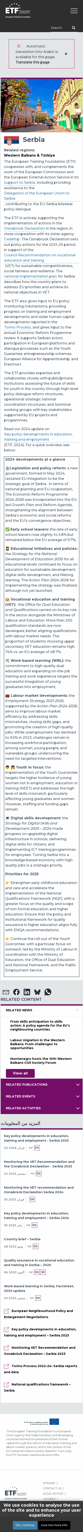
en (37, 1147)
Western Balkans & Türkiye (29, 155)
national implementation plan (30, 276)
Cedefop (12, 239)
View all (20, 1073)
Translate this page (33, 62)
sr (43, 1272)
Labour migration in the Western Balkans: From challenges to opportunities (37, 1044)
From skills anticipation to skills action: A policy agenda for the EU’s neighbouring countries (40, 1025)
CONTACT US (52, 1488)
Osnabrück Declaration (24, 228)
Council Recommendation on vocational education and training (40, 257)
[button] (6, 992)
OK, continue (25, 1525)
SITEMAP (49, 1483)
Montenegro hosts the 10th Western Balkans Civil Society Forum (41, 1061)
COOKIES (49, 1499)
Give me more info (54, 1525)
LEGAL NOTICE (53, 1493)
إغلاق (66, 54)
